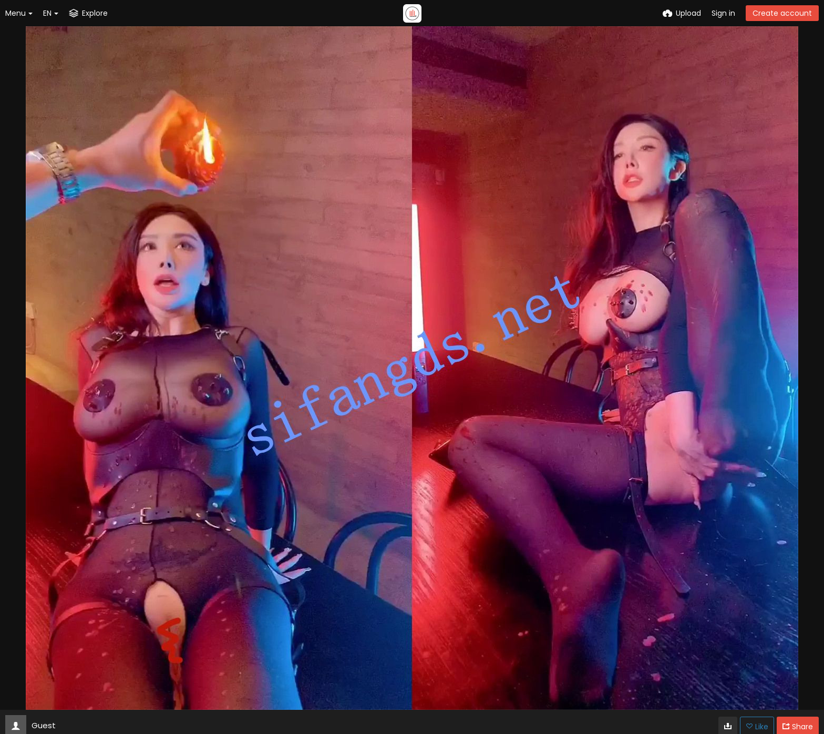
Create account (782, 13)
